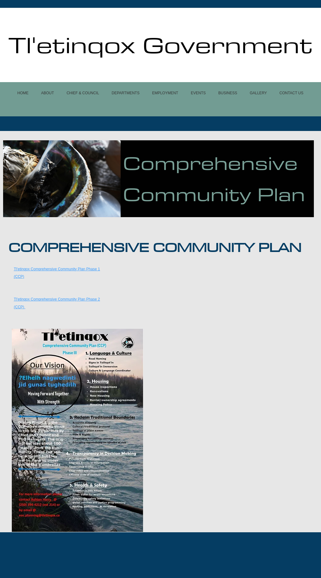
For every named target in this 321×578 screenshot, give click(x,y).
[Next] (305, 178)
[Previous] (12, 178)
